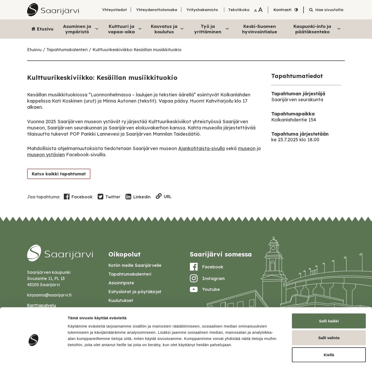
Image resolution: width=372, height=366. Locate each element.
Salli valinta (329, 315)
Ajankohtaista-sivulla (201, 148)
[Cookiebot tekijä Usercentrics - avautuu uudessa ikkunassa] (33, 356)
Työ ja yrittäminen (211, 29)
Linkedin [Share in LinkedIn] (138, 196)
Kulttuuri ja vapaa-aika (125, 29)
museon (246, 148)
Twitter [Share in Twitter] (109, 196)
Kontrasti (282, 9)
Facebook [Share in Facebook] (78, 196)
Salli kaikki (329, 298)
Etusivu (45, 29)
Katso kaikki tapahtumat (58, 173)
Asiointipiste (121, 282)
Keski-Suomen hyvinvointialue (259, 29)
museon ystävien (46, 155)
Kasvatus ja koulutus (167, 29)
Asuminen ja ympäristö (81, 29)
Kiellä (329, 332)
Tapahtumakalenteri (67, 49)
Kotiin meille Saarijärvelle (135, 265)
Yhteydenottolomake (156, 9)
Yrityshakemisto (202, 9)
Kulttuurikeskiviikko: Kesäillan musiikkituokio (136, 49)
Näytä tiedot (276, 356)
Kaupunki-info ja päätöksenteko (317, 29)
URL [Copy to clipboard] (164, 196)
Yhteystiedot (114, 9)
